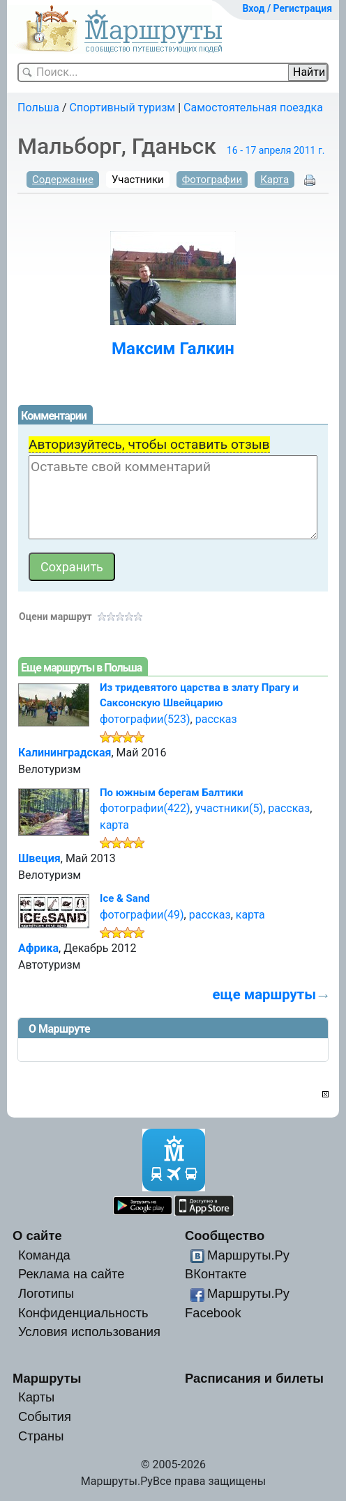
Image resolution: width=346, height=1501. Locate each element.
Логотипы (46, 1293)
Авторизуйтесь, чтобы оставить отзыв (149, 444)
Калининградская (64, 752)
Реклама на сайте (71, 1273)
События (44, 1416)
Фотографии (212, 179)
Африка (38, 948)
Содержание (62, 179)
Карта (274, 179)
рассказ (216, 719)
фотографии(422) (145, 808)
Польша (38, 107)
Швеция (39, 858)
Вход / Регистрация (287, 8)
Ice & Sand (125, 898)
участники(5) (229, 808)
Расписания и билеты (254, 1378)
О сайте (37, 1235)
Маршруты (47, 1378)
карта (114, 825)
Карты (36, 1397)
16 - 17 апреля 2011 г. (276, 150)
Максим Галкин (173, 348)
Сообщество (224, 1235)
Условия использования (89, 1331)
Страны (41, 1436)
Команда (44, 1255)
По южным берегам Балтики (171, 792)
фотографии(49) (142, 914)
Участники (138, 179)
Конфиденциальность (83, 1312)
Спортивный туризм (123, 107)
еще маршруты (264, 994)
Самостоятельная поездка (253, 107)
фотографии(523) (145, 719)
